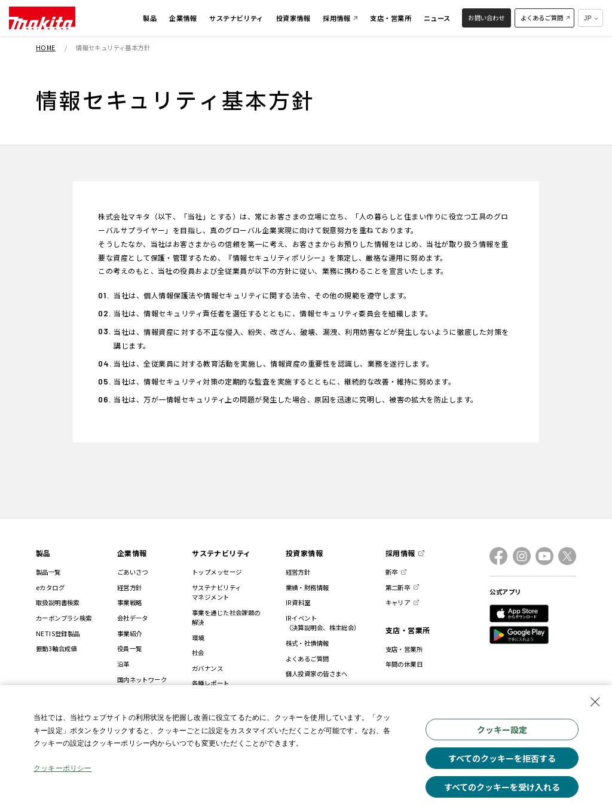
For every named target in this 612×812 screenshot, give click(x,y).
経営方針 (129, 587)
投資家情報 (304, 553)
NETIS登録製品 (58, 633)
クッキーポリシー (63, 771)
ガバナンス (207, 668)
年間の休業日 (404, 664)
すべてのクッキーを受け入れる (502, 787)
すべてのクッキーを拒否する (502, 758)
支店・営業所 (407, 630)
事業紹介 (129, 633)
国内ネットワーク (142, 679)
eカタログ (50, 587)
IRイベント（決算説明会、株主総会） (323, 622)
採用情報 (400, 552)
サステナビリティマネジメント (216, 592)
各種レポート (211, 683)
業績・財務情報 (307, 587)
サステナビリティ (221, 553)
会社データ (132, 617)
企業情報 (132, 553)
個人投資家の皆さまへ (317, 673)
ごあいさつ (132, 571)
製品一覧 (48, 571)
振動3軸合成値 (56, 648)
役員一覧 (129, 648)
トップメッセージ (216, 571)
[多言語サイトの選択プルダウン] (590, 18)
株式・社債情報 (307, 643)
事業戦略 (129, 602)
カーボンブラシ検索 (64, 617)
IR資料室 (298, 602)
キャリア (398, 602)
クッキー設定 (502, 729)
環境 (198, 637)
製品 (43, 553)
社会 (198, 652)
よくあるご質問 (307, 658)
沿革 (123, 664)
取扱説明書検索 (57, 602)
